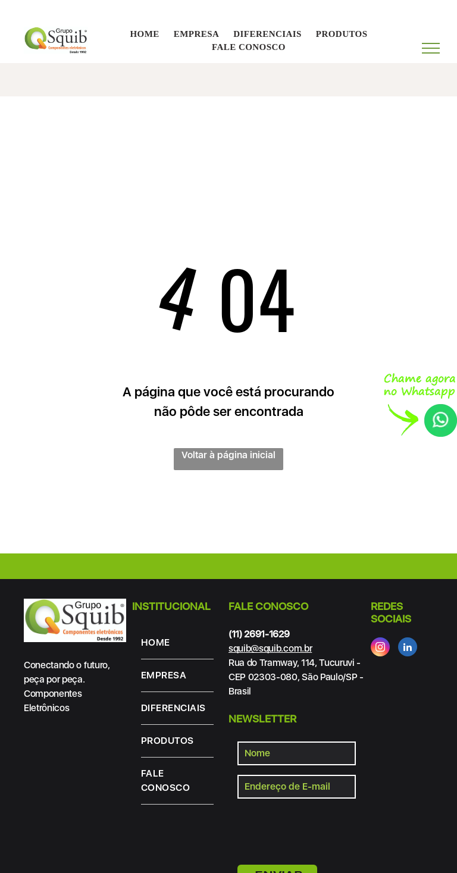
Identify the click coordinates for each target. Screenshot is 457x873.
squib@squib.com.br (270, 648)
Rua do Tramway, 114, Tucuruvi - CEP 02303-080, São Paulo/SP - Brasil (296, 677)
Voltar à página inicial (228, 455)
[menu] (430, 48)
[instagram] (380, 648)
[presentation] (327, 829)
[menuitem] (144, 34)
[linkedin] (407, 648)
